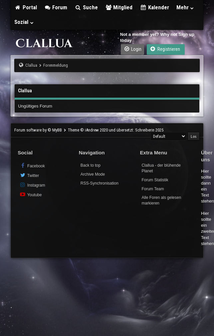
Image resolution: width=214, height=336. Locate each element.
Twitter (29, 175)
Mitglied (119, 7)
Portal (25, 7)
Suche (86, 7)
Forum (56, 7)
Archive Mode (93, 174)
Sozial (24, 22)
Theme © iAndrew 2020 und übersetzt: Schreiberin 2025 (115, 129)
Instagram (32, 185)
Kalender (154, 7)
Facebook (32, 165)
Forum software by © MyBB (38, 129)
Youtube (30, 194)
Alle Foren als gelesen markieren (161, 200)
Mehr (185, 7)
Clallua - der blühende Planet (160, 168)
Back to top (91, 165)
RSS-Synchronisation (99, 183)
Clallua (31, 65)
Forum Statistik (154, 180)
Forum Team (152, 189)
